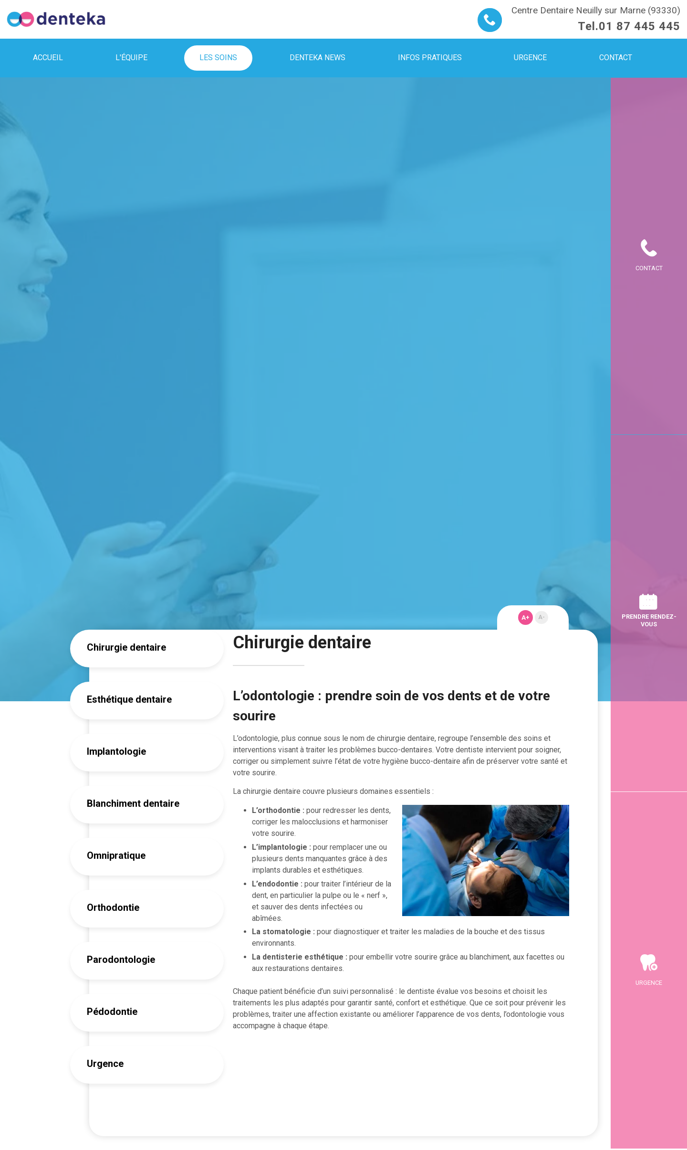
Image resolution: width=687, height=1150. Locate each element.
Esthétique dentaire (129, 699)
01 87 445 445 (639, 26)
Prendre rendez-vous (649, 620)
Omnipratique (116, 855)
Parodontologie (121, 959)
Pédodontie (112, 1011)
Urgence (105, 1063)
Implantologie (116, 751)
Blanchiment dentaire (133, 803)
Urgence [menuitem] (530, 57)
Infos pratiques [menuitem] (430, 57)
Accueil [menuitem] (48, 57)
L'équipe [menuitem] (131, 57)
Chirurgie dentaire (126, 647)
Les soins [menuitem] (218, 57)
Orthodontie (113, 907)
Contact (649, 268)
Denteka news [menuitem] (317, 57)
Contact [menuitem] (615, 57)
